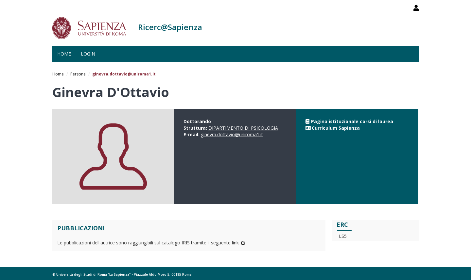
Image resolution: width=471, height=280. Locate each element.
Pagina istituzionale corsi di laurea (352, 121)
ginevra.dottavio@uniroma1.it (232, 134)
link (238, 242)
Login (88, 54)
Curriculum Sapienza (336, 128)
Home (64, 54)
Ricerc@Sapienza (170, 27)
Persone (78, 74)
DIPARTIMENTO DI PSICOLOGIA (243, 128)
